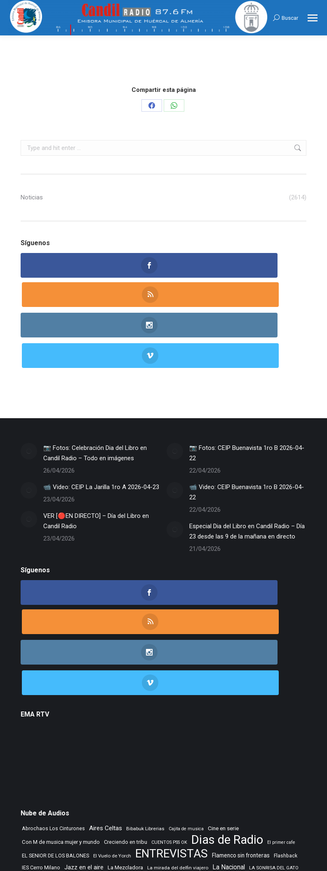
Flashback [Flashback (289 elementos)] (285, 736)
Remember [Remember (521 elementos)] (261, 771)
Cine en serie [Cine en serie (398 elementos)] (223, 708)
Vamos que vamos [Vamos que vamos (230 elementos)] (261, 796)
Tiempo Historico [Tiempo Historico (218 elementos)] (177, 796)
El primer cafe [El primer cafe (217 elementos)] (281, 723)
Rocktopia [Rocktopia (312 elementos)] (124, 783)
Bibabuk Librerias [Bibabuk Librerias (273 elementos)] (145, 709)
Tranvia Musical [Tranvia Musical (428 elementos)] (218, 795)
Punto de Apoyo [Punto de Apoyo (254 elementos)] (151, 772)
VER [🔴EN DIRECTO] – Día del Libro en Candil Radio (96, 461)
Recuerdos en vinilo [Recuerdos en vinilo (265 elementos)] (220, 772)
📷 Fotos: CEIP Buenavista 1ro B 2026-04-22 (246, 393)
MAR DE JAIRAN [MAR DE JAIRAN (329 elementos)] (120, 760)
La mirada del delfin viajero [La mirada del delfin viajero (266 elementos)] (177, 748)
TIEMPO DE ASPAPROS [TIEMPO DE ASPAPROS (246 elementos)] (46, 796)
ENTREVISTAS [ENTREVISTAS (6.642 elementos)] (171, 734)
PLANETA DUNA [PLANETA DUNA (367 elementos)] (111, 771)
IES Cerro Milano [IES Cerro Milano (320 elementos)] (41, 748)
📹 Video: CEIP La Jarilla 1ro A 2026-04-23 (101, 427)
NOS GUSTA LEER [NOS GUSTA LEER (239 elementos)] (254, 760)
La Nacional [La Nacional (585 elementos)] (228, 748)
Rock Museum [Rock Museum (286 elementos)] (91, 783)
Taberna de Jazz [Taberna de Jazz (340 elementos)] (159, 783)
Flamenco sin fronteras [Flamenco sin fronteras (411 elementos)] (241, 736)
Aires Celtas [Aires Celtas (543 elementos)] (105, 708)
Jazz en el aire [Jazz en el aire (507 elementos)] (84, 748)
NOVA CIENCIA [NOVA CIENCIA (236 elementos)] (72, 772)
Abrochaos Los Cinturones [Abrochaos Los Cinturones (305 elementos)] (53, 709)
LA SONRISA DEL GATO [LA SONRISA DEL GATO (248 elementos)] (274, 748)
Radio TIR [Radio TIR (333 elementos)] (183, 771)
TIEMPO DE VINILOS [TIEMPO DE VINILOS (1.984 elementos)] (115, 794)
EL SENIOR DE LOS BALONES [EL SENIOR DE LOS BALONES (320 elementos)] (55, 736)
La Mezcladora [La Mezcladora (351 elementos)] (125, 748)
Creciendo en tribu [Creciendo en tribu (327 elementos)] (125, 722)
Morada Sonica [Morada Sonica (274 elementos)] (161, 760)
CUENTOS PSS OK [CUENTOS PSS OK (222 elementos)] (169, 723)
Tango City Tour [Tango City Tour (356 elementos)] (201, 783)
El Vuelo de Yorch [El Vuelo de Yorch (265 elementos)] (112, 736)
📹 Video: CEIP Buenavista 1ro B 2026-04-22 (246, 432)
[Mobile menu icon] (312, 18)
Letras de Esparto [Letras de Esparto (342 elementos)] (76, 760)
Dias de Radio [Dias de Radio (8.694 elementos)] (227, 720)
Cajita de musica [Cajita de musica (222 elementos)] (186, 709)
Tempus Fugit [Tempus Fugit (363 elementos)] (240, 783)
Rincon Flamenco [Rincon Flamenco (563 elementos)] (46, 783)
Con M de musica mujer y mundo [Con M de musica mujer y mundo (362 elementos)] (61, 722)
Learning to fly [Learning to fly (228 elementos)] (36, 760)
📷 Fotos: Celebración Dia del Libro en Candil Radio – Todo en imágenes (95, 393)
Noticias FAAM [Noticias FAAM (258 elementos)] (37, 772)
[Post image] (29, 391)
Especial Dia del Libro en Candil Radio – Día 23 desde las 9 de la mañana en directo (247, 471)
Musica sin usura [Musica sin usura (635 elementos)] (206, 759)
